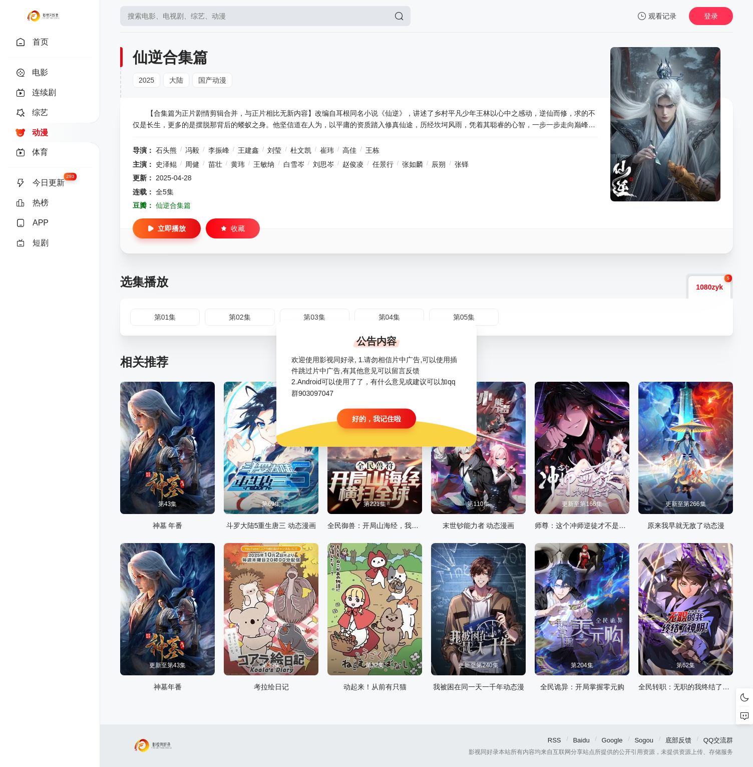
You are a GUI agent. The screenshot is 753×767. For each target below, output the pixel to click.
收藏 (233, 228)
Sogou (643, 740)
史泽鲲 (166, 164)
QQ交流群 (718, 740)
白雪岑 (293, 164)
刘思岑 (323, 164)
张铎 (462, 164)
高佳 (349, 150)
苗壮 (215, 164)
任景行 (383, 164)
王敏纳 (263, 164)
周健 (192, 164)
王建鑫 (248, 150)
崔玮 (327, 150)
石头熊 (166, 150)
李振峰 (218, 150)
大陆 (176, 80)
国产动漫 (212, 80)
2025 (146, 80)
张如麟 (412, 164)
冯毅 (192, 150)
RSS (554, 740)
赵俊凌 (352, 164)
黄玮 (238, 164)
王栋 (372, 150)
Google (612, 740)
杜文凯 (300, 150)
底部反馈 (678, 740)
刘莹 (274, 150)
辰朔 (439, 164)
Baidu (581, 740)
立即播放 (167, 228)
